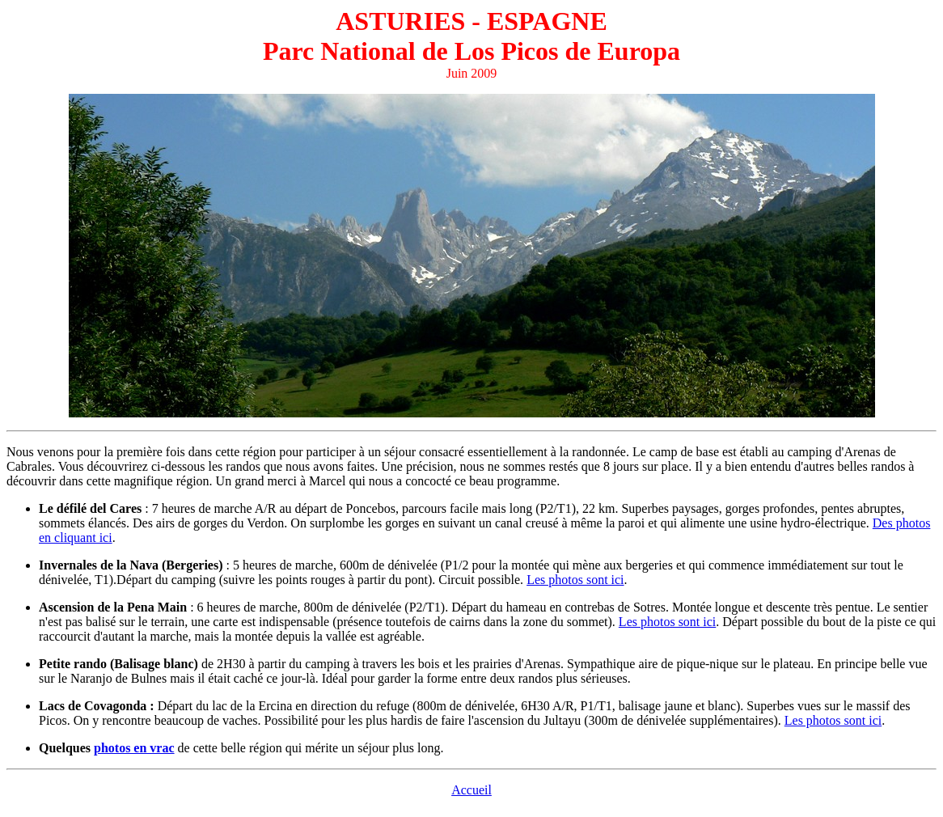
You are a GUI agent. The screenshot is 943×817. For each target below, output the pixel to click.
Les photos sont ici (575, 579)
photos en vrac (134, 748)
